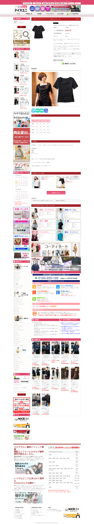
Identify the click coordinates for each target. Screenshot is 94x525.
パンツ (16, 282)
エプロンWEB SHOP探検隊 (55, 510)
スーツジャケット (19, 326)
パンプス (17, 343)
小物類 (16, 283)
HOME (17, 509)
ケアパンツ (17, 363)
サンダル (17, 311)
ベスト (16, 324)
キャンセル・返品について (39, 515)
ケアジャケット (18, 361)
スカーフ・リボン (19, 285)
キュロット (17, 337)
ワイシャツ (67, 224)
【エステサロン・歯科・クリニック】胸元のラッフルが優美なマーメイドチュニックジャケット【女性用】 (75, 384)
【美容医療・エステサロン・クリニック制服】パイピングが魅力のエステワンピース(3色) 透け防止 (24, 68)
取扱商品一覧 (19, 510)
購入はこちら (56, 192)
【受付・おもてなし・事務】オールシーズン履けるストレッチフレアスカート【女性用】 (75, 357)
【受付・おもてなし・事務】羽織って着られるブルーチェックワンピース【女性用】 (65, 357)
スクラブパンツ (18, 300)
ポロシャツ (17, 353)
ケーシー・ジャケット (69, 213)
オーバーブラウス (19, 322)
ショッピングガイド (20, 513)
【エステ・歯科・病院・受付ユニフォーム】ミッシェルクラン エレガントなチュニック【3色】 (24, 91)
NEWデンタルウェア (69, 217)
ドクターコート (18, 302)
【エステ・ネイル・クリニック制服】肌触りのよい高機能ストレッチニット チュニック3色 (24, 79)
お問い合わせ (19, 516)
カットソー (17, 276)
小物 (74, 226)
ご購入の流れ (36, 510)
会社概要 (18, 512)
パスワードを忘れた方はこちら (20, 391)
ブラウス (17, 339)
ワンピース (17, 272)
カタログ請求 (19, 515)
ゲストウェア (18, 287)
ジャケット (17, 274)
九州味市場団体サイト (54, 509)
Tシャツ (17, 355)
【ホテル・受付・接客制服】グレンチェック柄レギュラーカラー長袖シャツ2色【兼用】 (46, 409)
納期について (36, 513)
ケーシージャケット (19, 304)
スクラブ (17, 298)
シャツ (16, 359)
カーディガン (18, 278)
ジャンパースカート (19, 329)
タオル (16, 289)
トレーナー (17, 357)
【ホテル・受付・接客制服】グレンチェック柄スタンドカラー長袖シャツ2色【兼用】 (36, 409)
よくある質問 (19, 518)
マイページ (35, 509)
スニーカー (17, 313)
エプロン (17, 280)
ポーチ (16, 369)
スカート (17, 333)
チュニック (17, 270)
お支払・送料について (38, 512)
